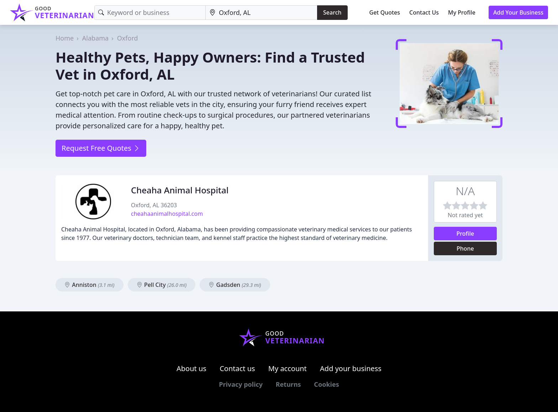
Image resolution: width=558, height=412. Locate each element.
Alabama (95, 38)
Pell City (161, 285)
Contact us (237, 368)
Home (65, 38)
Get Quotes (384, 12)
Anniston (89, 285)
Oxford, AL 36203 (154, 205)
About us (191, 368)
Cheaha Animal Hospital (179, 190)
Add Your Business (518, 12)
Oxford (127, 38)
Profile (465, 233)
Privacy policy (241, 384)
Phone (465, 248)
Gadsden (235, 285)
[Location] (261, 12)
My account (287, 368)
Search (332, 12)
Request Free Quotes (101, 148)
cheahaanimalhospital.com (167, 214)
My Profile (461, 12)
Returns (288, 384)
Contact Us (424, 12)
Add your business (350, 368)
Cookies (326, 384)
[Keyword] (150, 12)
